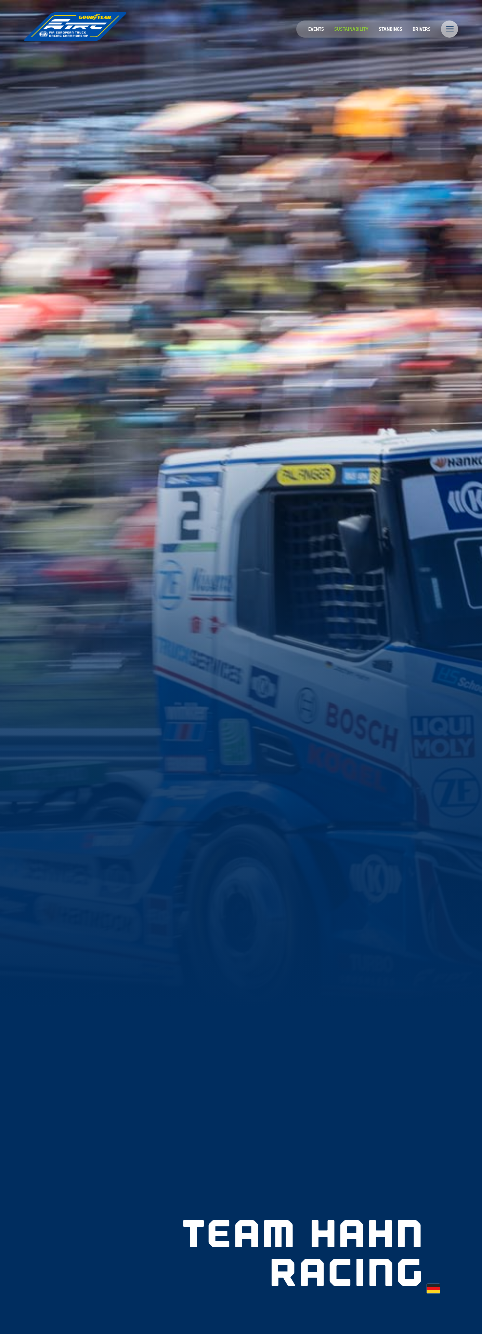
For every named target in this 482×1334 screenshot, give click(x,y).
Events (316, 29)
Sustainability (351, 29)
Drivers (422, 29)
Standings (390, 29)
